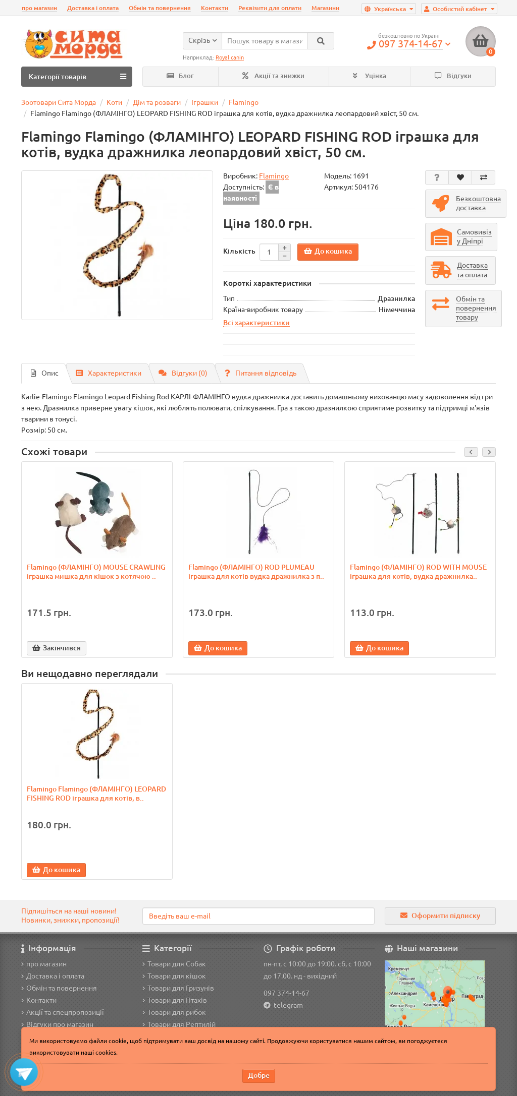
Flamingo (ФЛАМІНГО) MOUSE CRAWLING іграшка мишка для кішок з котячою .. (96, 571)
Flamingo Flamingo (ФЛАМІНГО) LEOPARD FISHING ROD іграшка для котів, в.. (96, 793)
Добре (259, 1075)
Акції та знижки (273, 76)
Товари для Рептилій (179, 1024)
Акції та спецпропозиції (62, 1012)
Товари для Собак (174, 964)
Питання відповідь (260, 373)
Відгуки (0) (183, 373)
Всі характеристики (256, 323)
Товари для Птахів (174, 1000)
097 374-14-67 (286, 993)
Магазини (325, 8)
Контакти (214, 8)
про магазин (39, 8)
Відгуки (453, 76)
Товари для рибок (174, 1012)
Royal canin (230, 57)
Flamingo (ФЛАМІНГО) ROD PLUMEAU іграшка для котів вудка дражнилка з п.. (256, 571)
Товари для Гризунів (178, 988)
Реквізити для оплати (269, 8)
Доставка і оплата (93, 8)
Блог (180, 76)
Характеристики (108, 373)
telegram (287, 1005)
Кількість (239, 251)
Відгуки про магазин (57, 1024)
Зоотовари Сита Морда (58, 102)
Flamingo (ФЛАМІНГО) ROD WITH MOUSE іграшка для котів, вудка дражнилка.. (418, 571)
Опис (45, 373)
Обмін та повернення (160, 8)
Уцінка (369, 76)
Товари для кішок (174, 976)
